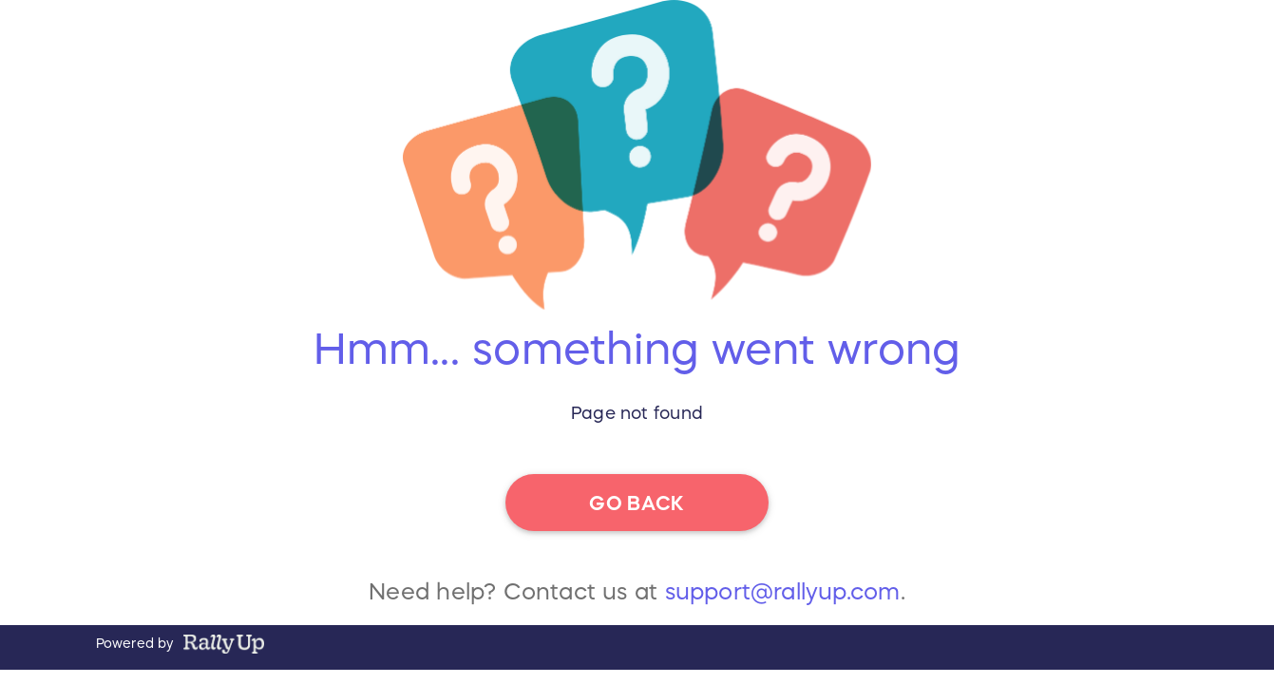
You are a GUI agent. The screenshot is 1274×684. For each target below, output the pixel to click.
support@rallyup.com (783, 597)
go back (636, 502)
